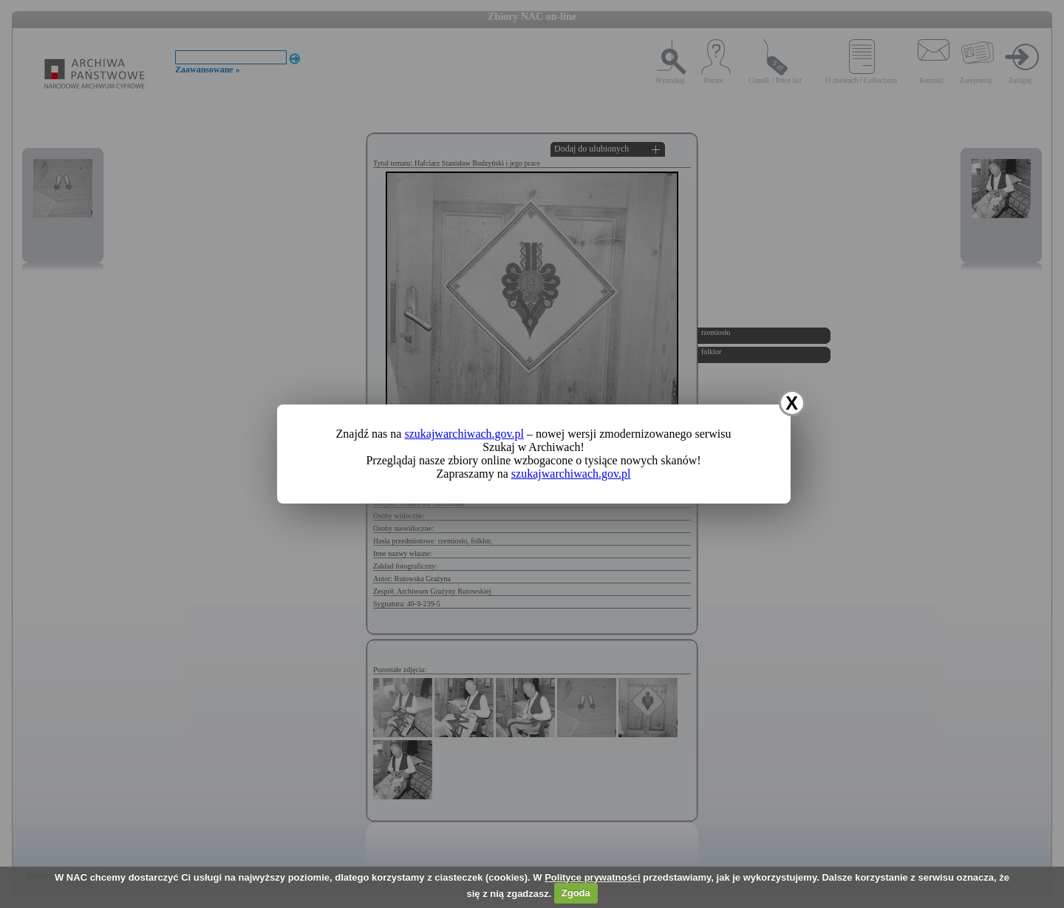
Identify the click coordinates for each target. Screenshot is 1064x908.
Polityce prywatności (592, 877)
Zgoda (576, 892)
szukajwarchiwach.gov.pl (464, 433)
